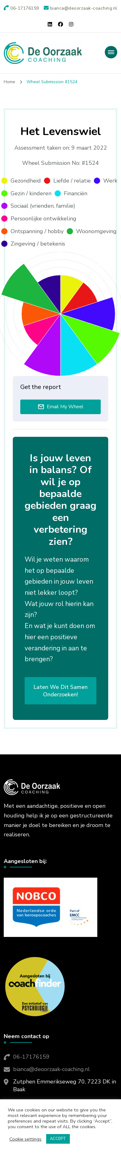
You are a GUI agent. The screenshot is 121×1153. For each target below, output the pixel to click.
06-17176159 (31, 1056)
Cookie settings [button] (25, 1139)
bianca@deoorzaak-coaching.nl (51, 1069)
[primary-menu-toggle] (111, 52)
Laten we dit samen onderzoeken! (60, 690)
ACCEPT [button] (58, 1139)
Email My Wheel (61, 406)
